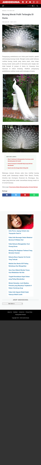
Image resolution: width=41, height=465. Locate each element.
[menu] (4, 6)
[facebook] (22, 2)
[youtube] (30, 2)
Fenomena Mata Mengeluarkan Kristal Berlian (23, 187)
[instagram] (33, 2)
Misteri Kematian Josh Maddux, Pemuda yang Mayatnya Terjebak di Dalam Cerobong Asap (20, 285)
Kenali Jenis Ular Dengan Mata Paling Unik (18, 168)
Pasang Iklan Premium (20, 314)
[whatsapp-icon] (37, 2)
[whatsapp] (34, 194)
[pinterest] (25, 194)
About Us (10, 312)
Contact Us (21, 312)
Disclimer (15, 312)
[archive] (12, 304)
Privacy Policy (29, 312)
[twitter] (26, 2)
